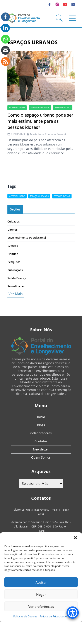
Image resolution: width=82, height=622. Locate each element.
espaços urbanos (40, 107)
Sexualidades (15, 286)
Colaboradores (41, 433)
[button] (75, 538)
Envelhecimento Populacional (26, 238)
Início (41, 417)
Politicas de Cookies (25, 616)
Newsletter (41, 449)
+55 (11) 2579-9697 (38, 510)
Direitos (12, 229)
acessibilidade (17, 107)
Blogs (41, 425)
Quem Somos (41, 457)
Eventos (12, 246)
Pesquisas (13, 262)
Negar (41, 594)
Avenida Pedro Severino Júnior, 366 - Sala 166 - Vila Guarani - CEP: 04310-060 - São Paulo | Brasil (41, 526)
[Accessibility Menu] (73, 612)
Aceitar (41, 582)
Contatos (40, 441)
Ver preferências (41, 606)
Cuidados (13, 221)
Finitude (12, 254)
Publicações (15, 270)
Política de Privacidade (53, 616)
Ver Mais (16, 293)
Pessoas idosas (63, 107)
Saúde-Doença (16, 278)
